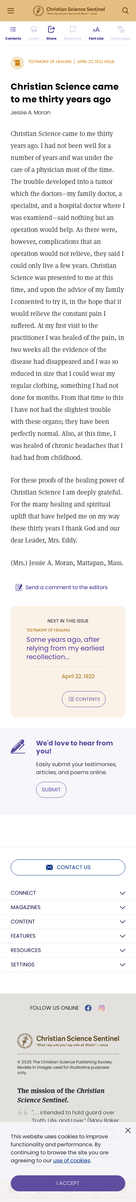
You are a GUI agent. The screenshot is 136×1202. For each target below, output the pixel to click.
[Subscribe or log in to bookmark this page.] (73, 33)
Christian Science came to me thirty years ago (65, 93)
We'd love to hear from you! (74, 747)
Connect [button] (23, 893)
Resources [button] (26, 950)
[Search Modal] (125, 11)
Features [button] (23, 936)
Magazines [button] (25, 907)
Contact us (68, 867)
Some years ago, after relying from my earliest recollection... (65, 648)
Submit (51, 789)
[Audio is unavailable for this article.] (34, 33)
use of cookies (71, 1160)
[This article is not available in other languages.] (121, 33)
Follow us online (54, 1008)
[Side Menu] (11, 11)
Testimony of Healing (50, 61)
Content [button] (23, 921)
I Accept (68, 1183)
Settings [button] (22, 964)
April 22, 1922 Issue (96, 61)
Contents (83, 699)
